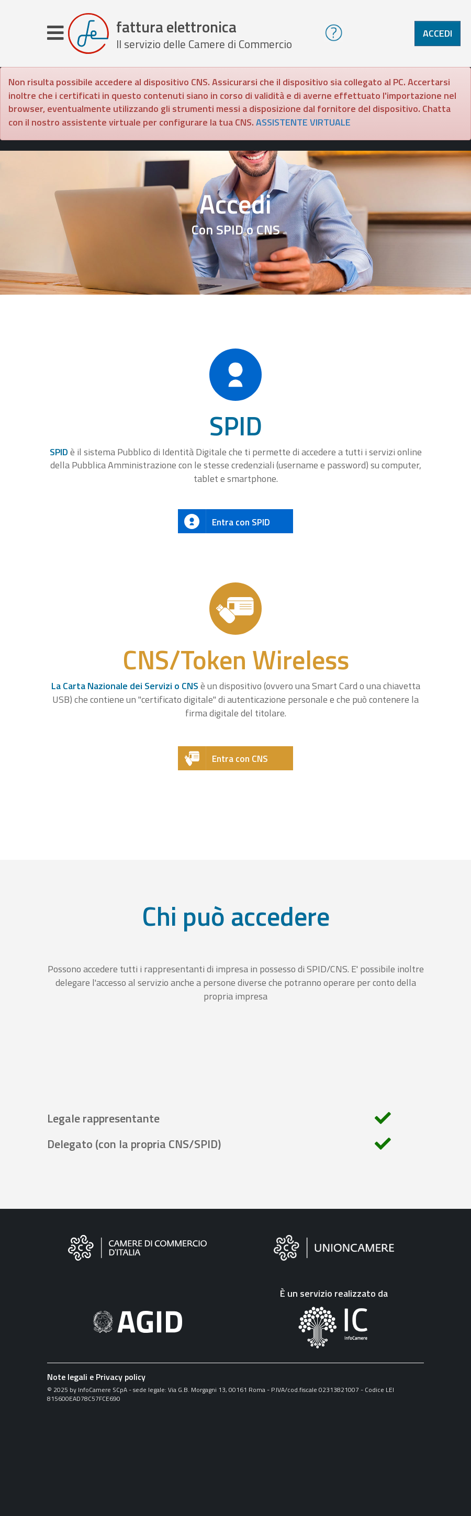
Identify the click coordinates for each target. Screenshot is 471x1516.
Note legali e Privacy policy (96, 1377)
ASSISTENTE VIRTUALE (303, 122)
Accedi (437, 33)
